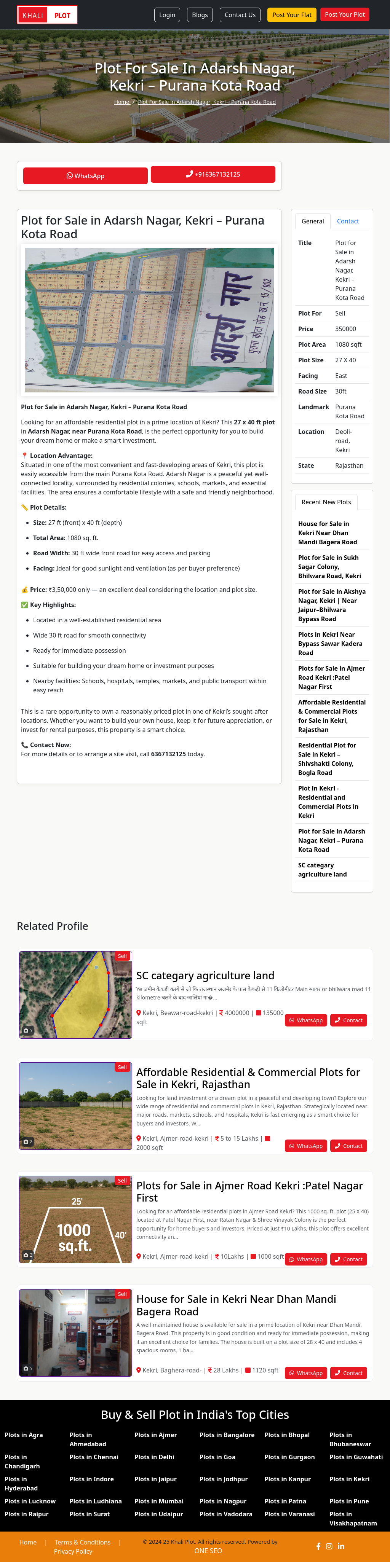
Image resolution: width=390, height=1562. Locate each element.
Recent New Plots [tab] (326, 502)
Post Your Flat (292, 15)
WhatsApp (86, 176)
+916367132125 (213, 174)
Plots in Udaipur (158, 1514)
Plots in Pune (349, 1501)
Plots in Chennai (94, 1457)
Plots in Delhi (154, 1457)
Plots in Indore (92, 1479)
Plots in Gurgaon (290, 1457)
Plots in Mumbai (159, 1501)
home (122, 101)
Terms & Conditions (82, 1542)
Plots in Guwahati (356, 1457)
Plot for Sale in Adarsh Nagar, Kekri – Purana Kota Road (207, 101)
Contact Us (240, 15)
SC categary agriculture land (205, 975)
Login (167, 15)
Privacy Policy (73, 1551)
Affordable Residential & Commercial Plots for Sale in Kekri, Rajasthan (248, 1078)
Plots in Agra (24, 1435)
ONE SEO (208, 1550)
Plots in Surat (90, 1514)
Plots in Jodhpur (224, 1479)
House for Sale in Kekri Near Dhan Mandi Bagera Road (327, 533)
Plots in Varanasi (290, 1514)
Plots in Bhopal (287, 1435)
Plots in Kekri (349, 1479)
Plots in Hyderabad (21, 1483)
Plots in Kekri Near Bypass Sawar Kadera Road (330, 643)
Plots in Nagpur (223, 1501)
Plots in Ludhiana (96, 1501)
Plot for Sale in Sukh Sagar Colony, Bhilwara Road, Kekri (329, 566)
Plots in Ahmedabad (88, 1439)
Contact (349, 1020)
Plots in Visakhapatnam (353, 1518)
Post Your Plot (345, 14)
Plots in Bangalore (227, 1435)
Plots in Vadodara (226, 1514)
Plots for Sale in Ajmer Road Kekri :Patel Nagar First (331, 677)
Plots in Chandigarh (22, 1461)
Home (28, 1542)
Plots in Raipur (27, 1514)
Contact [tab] (348, 221)
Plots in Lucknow (30, 1501)
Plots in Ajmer (155, 1435)
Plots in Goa (217, 1457)
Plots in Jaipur (155, 1479)
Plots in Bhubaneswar (350, 1439)
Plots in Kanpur (288, 1479)
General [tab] (313, 221)
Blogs (200, 15)
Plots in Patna (286, 1501)
